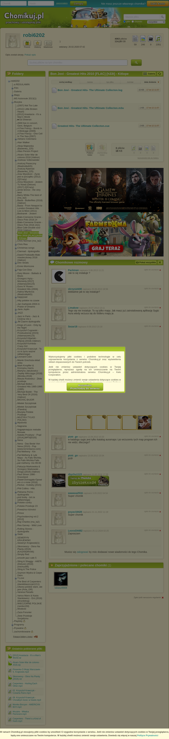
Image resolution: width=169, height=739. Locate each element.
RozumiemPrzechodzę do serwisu (85, 387)
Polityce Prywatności (147, 735)
